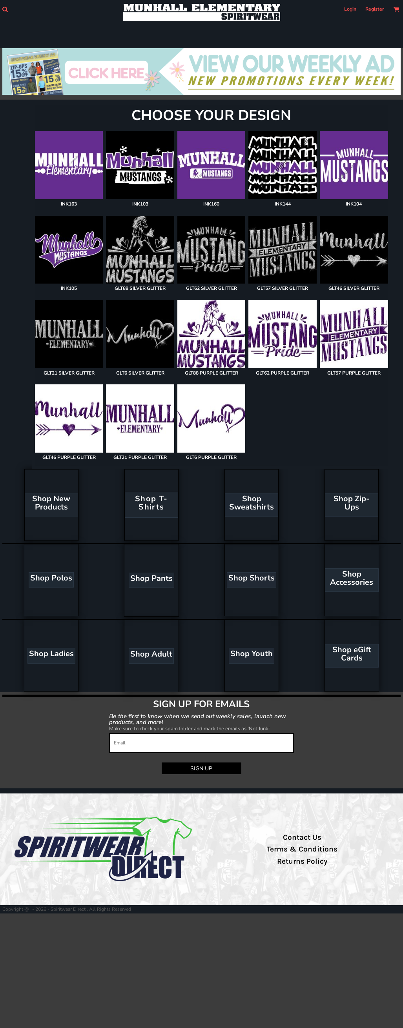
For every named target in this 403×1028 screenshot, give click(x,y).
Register (374, 9)
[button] (5, 9)
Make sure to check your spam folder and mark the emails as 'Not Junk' (189, 728)
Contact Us (302, 837)
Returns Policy (302, 861)
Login (350, 9)
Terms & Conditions (302, 849)
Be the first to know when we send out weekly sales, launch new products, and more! (197, 719)
